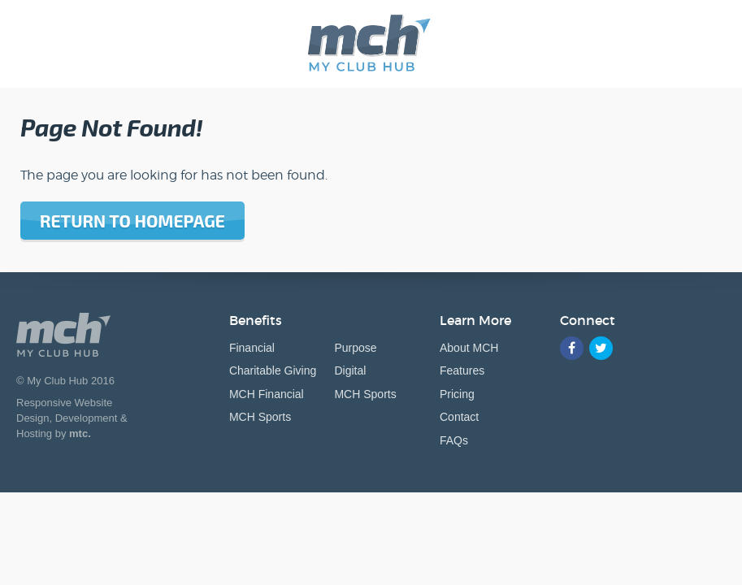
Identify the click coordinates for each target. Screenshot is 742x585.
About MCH (469, 347)
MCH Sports (260, 416)
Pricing (457, 394)
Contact (459, 416)
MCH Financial (266, 394)
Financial (252, 347)
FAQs (454, 440)
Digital (350, 370)
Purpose (355, 347)
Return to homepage (132, 220)
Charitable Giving (272, 370)
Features (462, 370)
